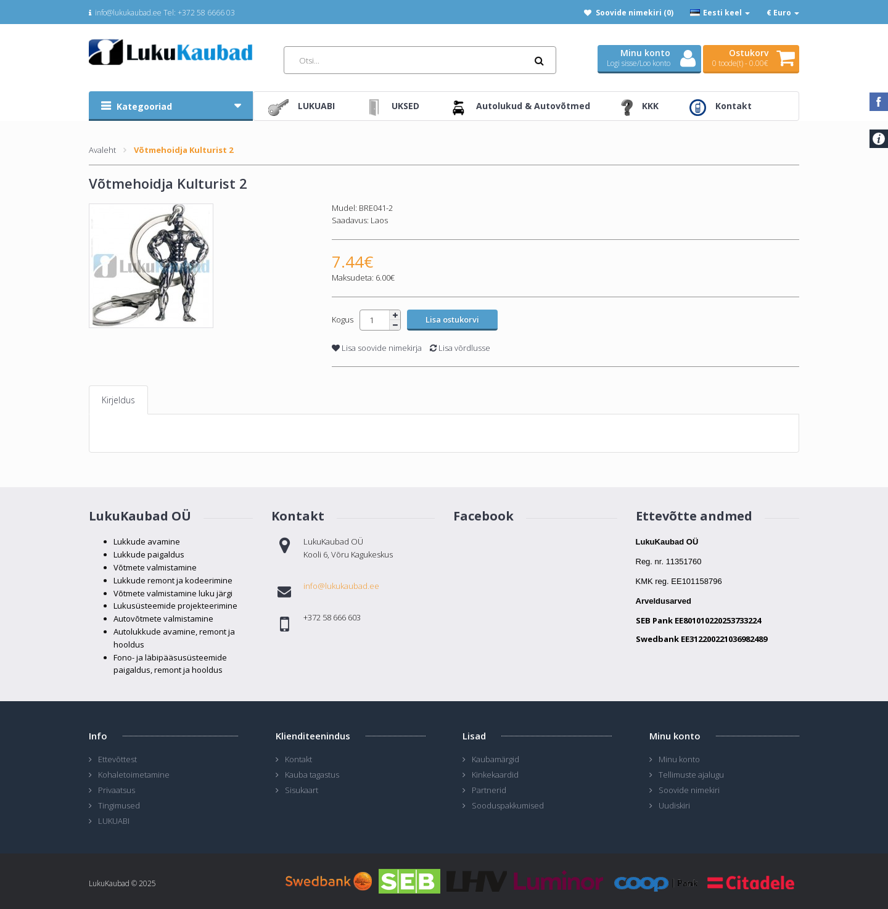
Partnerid (489, 790)
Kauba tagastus (312, 774)
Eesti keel (720, 12)
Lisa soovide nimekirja (377, 347)
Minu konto (679, 759)
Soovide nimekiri (689, 790)
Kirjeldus (118, 400)
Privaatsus (116, 790)
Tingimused (119, 805)
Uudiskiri (674, 805)
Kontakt (298, 759)
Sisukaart (301, 790)
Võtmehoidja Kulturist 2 (183, 149)
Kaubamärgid (495, 759)
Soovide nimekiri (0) (634, 12)
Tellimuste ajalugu (691, 774)
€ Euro (783, 12)
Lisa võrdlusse (460, 347)
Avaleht (102, 149)
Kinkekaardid (495, 774)
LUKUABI (114, 820)
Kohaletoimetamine (134, 774)
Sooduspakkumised (508, 805)
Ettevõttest (117, 759)
